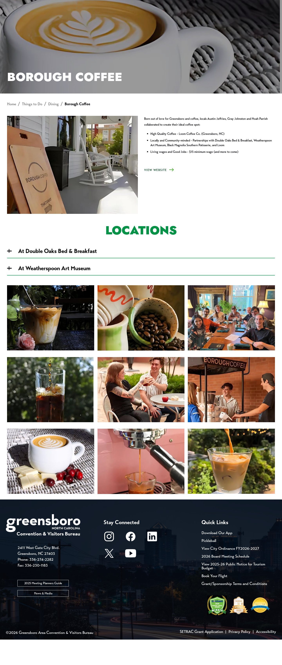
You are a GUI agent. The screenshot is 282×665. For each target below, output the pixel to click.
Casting (154, 4)
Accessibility (266, 657)
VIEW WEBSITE (155, 195)
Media (131, 4)
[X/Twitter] (109, 580)
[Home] (110, 16)
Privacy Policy (239, 657)
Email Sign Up (103, 4)
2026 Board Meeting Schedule (225, 581)
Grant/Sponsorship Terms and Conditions (234, 609)
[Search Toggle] (271, 16)
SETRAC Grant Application (201, 657)
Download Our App (217, 558)
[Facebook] (130, 564)
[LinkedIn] (152, 564)
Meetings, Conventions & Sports (223, 16)
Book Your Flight (214, 601)
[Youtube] (130, 580)
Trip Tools (39, 4)
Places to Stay (54, 16)
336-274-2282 (41, 585)
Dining (53, 129)
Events (13, 4)
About (13, 16)
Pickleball (209, 566)
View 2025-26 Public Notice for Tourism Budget (233, 591)
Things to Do (157, 16)
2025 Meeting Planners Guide (43, 609)
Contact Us (70, 4)
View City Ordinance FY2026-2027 (230, 573)
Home (11, 129)
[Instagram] (109, 564)
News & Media (43, 619)
